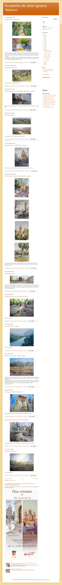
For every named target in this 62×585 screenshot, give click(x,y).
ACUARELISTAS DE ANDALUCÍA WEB (49, 95)
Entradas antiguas (35, 478)
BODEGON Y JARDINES (12, 19)
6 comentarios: (27, 62)
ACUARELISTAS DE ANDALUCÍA (48, 107)
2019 (44, 36)
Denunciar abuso (45, 74)
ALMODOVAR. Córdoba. (12, 326)
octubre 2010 (46, 54)
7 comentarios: (27, 268)
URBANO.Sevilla (10, 273)
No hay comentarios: (26, 475)
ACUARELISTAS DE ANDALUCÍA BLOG (49, 101)
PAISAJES (9, 140)
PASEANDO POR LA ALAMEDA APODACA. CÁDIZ (20, 91)
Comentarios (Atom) (12, 480)
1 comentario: (25, 350)
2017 (44, 39)
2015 (44, 42)
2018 (44, 38)
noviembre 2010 (47, 53)
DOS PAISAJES (9, 115)
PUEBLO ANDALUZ (11, 451)
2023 (44, 35)
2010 (44, 49)
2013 (44, 45)
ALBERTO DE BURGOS (47, 97)
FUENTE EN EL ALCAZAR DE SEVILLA (16, 296)
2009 (44, 62)
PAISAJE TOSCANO (11, 67)
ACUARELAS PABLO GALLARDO (48, 103)
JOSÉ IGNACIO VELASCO (48, 27)
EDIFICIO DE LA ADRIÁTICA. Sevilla (15, 145)
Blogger (49, 579)
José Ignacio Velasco (47, 29)
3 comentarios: (25, 416)
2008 (44, 63)
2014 (44, 43)
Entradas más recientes (9, 478)
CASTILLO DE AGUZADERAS (48, 69)
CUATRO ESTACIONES (47, 70)
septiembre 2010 (47, 56)
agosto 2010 (46, 57)
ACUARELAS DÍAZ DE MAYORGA (48, 100)
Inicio (22, 478)
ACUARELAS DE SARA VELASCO (48, 96)
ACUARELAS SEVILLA (47, 106)
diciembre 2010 (46, 50)
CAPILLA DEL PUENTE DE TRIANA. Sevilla (18, 176)
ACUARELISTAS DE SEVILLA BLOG (49, 102)
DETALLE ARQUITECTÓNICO (14, 392)
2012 (44, 46)
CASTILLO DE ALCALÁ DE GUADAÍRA (16, 420)
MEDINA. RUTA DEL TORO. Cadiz (15, 356)
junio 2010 (46, 60)
